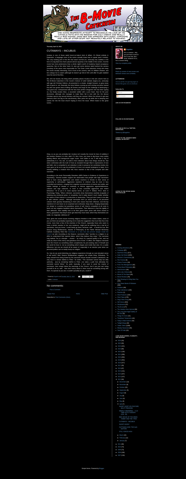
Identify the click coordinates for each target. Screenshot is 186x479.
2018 (119, 363)
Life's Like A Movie (123, 272)
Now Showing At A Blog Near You (127, 279)
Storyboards (121, 304)
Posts (119, 92)
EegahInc (129, 49)
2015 (119, 371)
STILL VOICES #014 (125, 431)
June (121, 398)
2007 (119, 455)
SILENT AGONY (124, 424)
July (120, 396)
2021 (119, 354)
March (121, 435)
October (122, 387)
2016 (119, 368)
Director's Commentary (124, 257)
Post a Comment (55, 289)
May (121, 401)
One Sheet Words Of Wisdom (126, 283)
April (121, 404)
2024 (119, 346)
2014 (119, 374)
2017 (119, 365)
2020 (119, 357)
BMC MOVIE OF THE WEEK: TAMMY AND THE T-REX (128, 418)
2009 (119, 450)
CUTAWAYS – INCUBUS (127, 421)
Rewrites (120, 292)
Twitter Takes (121, 325)
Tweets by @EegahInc (123, 132)
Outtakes (120, 287)
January (122, 441)
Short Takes (121, 297)
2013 (119, 376)
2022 (119, 351)
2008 (119, 452)
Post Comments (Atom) (62, 297)
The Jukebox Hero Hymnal (125, 309)
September (123, 390)
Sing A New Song (122, 299)
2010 (119, 447)
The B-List (120, 307)
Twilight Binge (121, 323)
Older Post (104, 294)
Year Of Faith (121, 330)
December (122, 382)
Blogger (101, 468)
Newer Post (51, 294)
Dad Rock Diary (122, 253)
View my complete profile (123, 63)
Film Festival (121, 260)
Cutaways (55, 279)
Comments (121, 96)
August (121, 393)
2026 (119, 340)
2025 (119, 343)
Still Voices (120, 302)
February (122, 438)
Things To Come (122, 316)
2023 (119, 349)
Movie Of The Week (123, 274)
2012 (119, 379)
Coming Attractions (123, 248)
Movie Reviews (122, 277)
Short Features (122, 295)
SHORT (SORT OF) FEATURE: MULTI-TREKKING (129, 407)
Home (78, 294)
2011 (119, 444)
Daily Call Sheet (122, 255)
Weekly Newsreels (123, 328)
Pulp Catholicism (122, 290)
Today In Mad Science (124, 321)
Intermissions (121, 269)
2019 (119, 360)
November (122, 384)
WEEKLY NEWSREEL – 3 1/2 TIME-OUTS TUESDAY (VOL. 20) (128, 412)
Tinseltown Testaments (124, 318)
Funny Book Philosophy (124, 267)
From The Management (124, 265)
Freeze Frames (122, 262)
